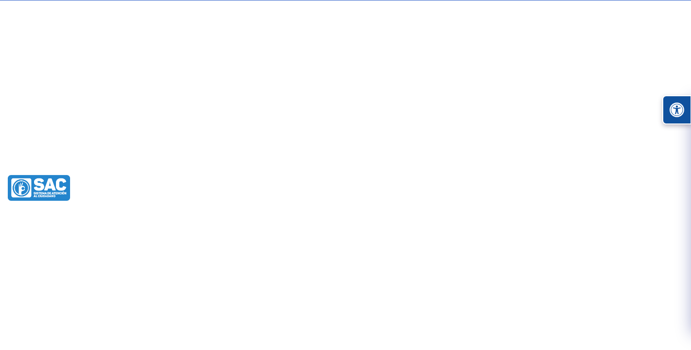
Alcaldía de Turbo (87, 160)
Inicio (68, 107)
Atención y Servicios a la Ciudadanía (265, 107)
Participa (362, 107)
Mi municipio (436, 107)
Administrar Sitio (621, 40)
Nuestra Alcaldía (156, 160)
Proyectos (612, 107)
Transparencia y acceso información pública (152, 107)
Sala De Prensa (221, 160)
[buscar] (557, 64)
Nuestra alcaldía (514, 107)
